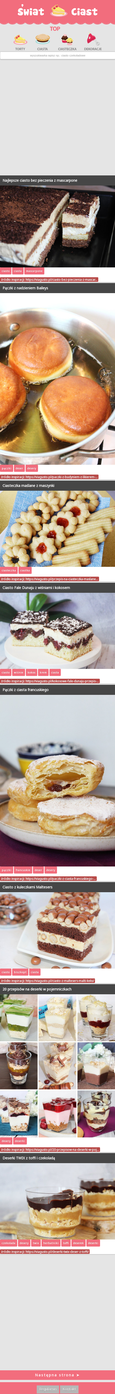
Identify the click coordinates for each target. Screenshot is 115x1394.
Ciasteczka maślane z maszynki (28, 485)
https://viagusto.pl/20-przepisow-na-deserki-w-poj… (62, 1150)
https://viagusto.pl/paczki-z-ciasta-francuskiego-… (61, 879)
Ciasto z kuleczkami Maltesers (27, 887)
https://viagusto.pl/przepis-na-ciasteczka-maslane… (62, 579)
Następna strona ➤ (57, 1375)
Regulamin (47, 1389)
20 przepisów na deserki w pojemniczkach (37, 989)
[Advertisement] (57, 117)
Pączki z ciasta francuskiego (26, 689)
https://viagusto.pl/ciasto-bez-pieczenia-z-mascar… (61, 279)
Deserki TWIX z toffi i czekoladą (29, 1158)
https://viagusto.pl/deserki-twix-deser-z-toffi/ (57, 1252)
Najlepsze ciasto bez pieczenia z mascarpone (40, 180)
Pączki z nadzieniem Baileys (25, 288)
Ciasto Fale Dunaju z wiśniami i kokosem (36, 587)
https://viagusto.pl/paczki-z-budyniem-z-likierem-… (62, 477)
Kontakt (69, 1389)
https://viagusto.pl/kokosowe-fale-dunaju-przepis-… (62, 681)
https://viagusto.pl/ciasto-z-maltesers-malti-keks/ (60, 981)
